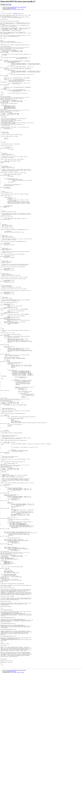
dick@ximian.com (16, 14)
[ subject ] (19, 9)
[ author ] (22, 9)
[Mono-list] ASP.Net (12, 8)
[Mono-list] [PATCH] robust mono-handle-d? (18, 7)
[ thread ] (15, 9)
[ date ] (12, 9)
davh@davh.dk (9, 4)
